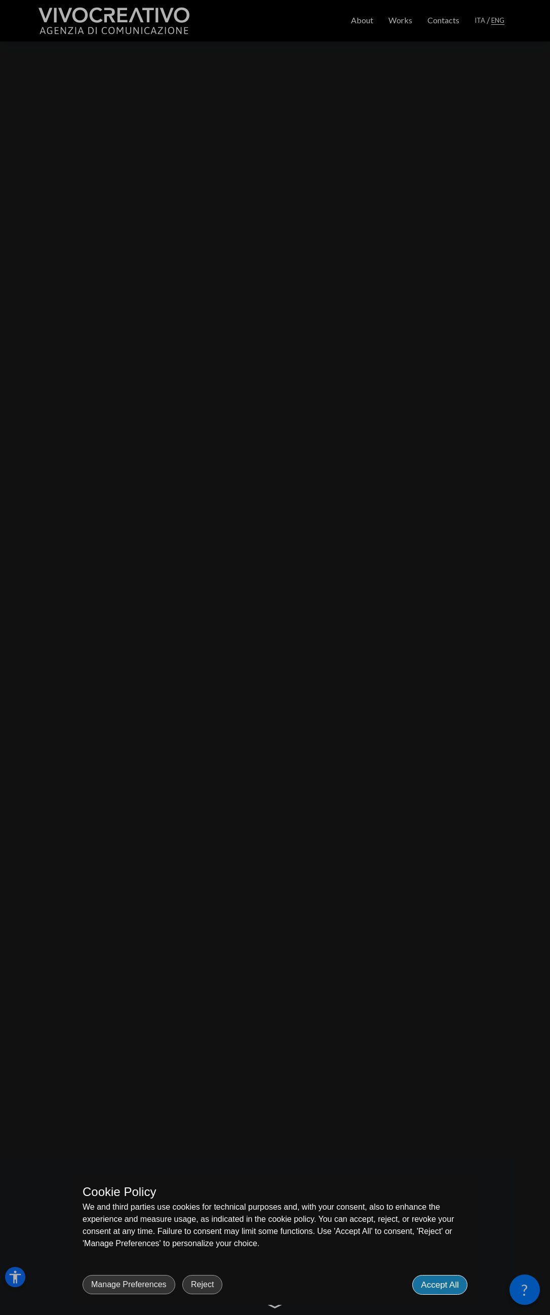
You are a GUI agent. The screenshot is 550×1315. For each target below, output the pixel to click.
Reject (202, 1284)
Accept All (440, 1285)
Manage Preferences (129, 1284)
